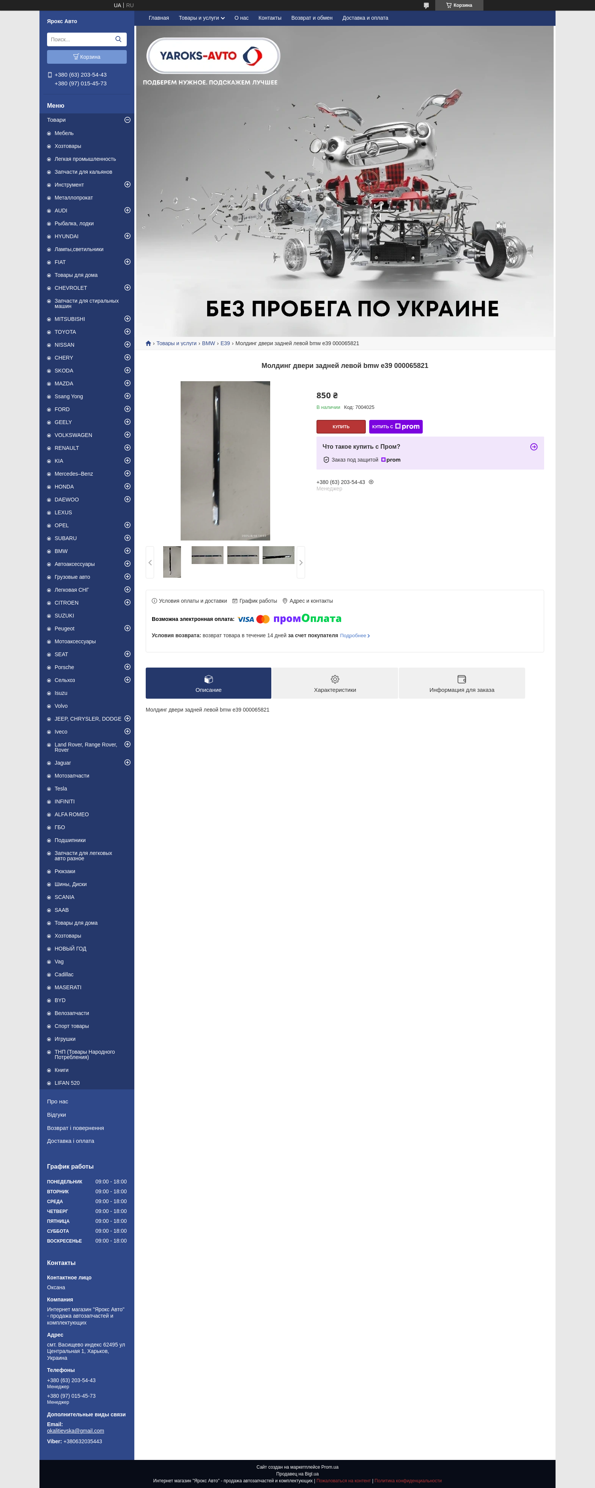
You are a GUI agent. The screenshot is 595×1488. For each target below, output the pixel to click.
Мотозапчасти (72, 776)
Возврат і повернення (75, 1128)
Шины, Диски (71, 884)
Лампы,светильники (79, 249)
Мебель (64, 133)
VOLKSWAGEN (73, 435)
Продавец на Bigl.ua (297, 1474)
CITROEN (67, 603)
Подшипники (70, 840)
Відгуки (56, 1114)
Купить (341, 426)
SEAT (61, 654)
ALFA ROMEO (72, 814)
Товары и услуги (199, 18)
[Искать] (118, 39)
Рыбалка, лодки (74, 223)
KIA (59, 461)
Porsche (64, 667)
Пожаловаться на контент (343, 1480)
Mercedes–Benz (74, 474)
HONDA (64, 487)
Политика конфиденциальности (408, 1480)
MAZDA (64, 383)
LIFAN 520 (67, 1083)
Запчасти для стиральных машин (87, 303)
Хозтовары (68, 146)
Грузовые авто (72, 577)
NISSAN (64, 345)
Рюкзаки (65, 871)
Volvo (61, 706)
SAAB (62, 910)
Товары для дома (76, 275)
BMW (61, 551)
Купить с (396, 426)
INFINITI (65, 801)
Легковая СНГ (72, 590)
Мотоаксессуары (75, 641)
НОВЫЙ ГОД (71, 949)
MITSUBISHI (70, 319)
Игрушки (65, 1039)
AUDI (61, 210)
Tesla (61, 789)
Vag (59, 961)
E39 (225, 343)
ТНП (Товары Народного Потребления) (85, 1054)
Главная (159, 18)
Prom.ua (329, 1467)
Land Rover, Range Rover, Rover (86, 747)
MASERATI (68, 987)
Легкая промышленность (85, 159)
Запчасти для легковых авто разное (83, 855)
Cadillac (64, 974)
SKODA (64, 371)
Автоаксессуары (75, 564)
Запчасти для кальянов (83, 172)
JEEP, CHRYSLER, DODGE (88, 719)
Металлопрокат (74, 198)
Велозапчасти (72, 1013)
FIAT (60, 262)
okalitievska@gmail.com (75, 1431)
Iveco (61, 732)
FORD (62, 409)
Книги (62, 1070)
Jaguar (63, 763)
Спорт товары (72, 1026)
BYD (60, 1000)
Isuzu (61, 693)
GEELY (63, 422)
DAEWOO (67, 500)
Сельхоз (65, 680)
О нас (242, 18)
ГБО (60, 827)
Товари (56, 119)
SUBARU (66, 538)
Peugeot (64, 628)
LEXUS (63, 512)
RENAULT (67, 448)
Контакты (269, 18)
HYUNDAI (67, 236)
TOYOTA (65, 332)
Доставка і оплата (70, 1141)
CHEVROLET (71, 288)
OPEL (62, 525)
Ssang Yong (69, 396)
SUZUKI (64, 616)
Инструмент (69, 185)
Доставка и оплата (366, 18)
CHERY (64, 358)
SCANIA (64, 897)
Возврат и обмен (312, 18)
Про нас (57, 1101)
